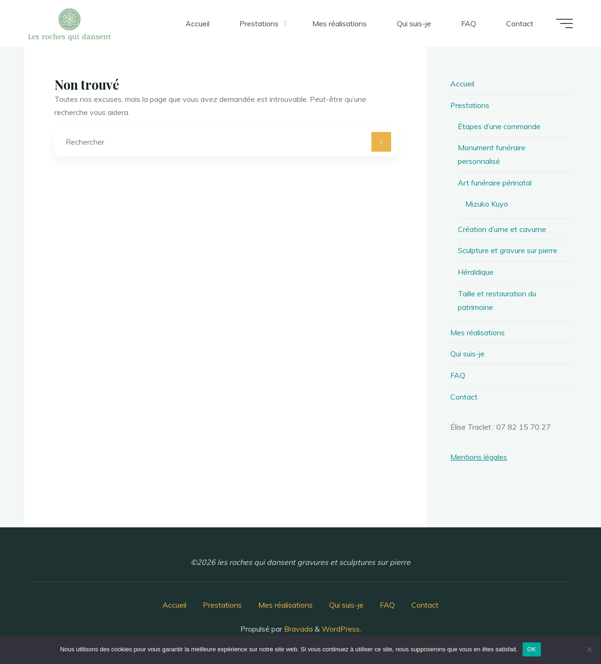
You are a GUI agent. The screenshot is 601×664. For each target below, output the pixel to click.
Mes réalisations (477, 332)
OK (531, 649)
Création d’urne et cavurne (502, 229)
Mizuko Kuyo (486, 203)
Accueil (462, 83)
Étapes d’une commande (499, 126)
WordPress (341, 628)
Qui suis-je (467, 353)
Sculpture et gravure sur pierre (507, 250)
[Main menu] (564, 23)
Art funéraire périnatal (495, 182)
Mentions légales (478, 457)
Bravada (297, 628)
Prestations (469, 105)
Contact (464, 396)
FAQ (457, 375)
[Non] (589, 649)
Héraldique (475, 272)
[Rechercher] (381, 142)
